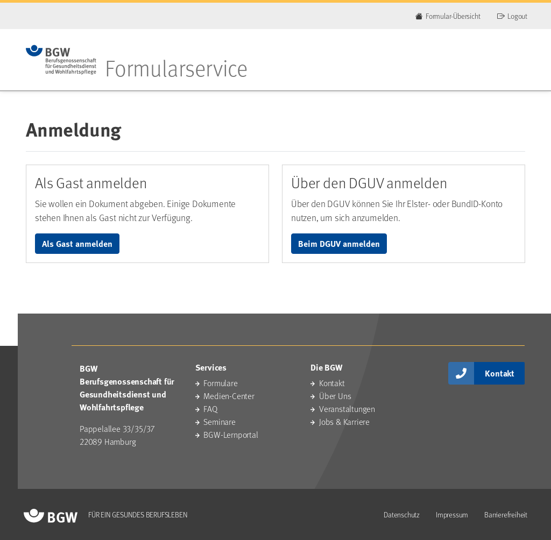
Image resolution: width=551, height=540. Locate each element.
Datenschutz (402, 514)
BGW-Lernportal (230, 434)
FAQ (210, 408)
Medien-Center (228, 395)
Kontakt (332, 382)
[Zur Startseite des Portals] (61, 59)
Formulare (220, 382)
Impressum (452, 514)
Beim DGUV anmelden (339, 243)
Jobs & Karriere (344, 421)
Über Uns (335, 395)
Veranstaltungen (347, 408)
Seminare (219, 421)
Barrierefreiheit (505, 514)
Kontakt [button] (499, 373)
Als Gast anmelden (77, 243)
